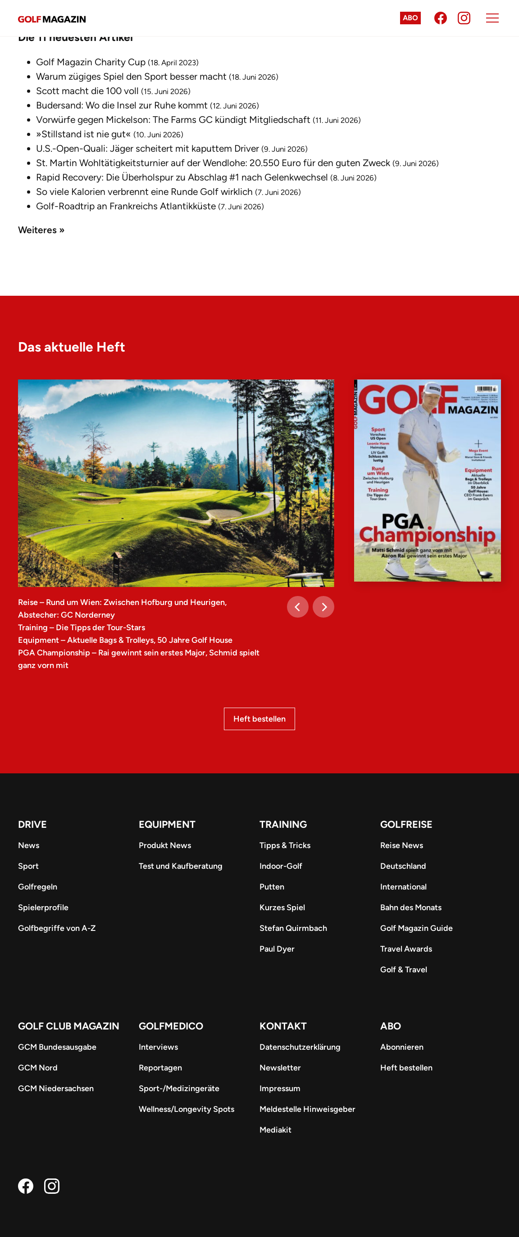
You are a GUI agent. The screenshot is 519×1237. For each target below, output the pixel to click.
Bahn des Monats (411, 907)
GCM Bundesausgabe (57, 1047)
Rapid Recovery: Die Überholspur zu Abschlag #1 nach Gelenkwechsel (182, 177)
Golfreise (406, 824)
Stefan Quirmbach (293, 928)
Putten (272, 887)
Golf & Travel (403, 970)
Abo (410, 18)
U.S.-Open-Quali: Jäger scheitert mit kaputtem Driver (147, 148)
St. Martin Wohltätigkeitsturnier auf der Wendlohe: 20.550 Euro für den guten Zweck (213, 162)
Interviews (158, 1047)
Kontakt (283, 1026)
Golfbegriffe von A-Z (57, 928)
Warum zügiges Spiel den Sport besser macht (131, 76)
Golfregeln (37, 887)
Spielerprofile (43, 907)
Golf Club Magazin (68, 1026)
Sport (28, 866)
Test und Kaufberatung (181, 866)
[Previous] (298, 607)
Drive (32, 824)
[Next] (323, 607)
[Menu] (492, 18)
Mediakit (275, 1130)
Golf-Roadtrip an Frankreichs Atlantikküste (126, 206)
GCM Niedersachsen (56, 1088)
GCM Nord (38, 1068)
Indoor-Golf (281, 866)
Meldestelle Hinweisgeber (307, 1109)
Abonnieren (401, 1047)
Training (283, 824)
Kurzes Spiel (282, 907)
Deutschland (403, 866)
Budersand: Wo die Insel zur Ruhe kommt (122, 105)
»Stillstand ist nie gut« (83, 134)
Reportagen (160, 1068)
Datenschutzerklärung (300, 1047)
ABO (390, 1026)
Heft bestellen (259, 719)
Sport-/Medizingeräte (179, 1088)
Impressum (280, 1088)
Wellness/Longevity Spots (186, 1109)
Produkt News (165, 845)
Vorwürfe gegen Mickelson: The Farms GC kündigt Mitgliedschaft (173, 119)
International (403, 887)
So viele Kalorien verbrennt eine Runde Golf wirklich (144, 191)
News (28, 845)
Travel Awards (406, 949)
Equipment (167, 824)
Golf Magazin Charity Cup (91, 62)
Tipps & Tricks (285, 845)
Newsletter (280, 1068)
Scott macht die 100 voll (87, 90)
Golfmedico (171, 1026)
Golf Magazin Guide (416, 928)
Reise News (401, 845)
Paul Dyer (277, 949)
